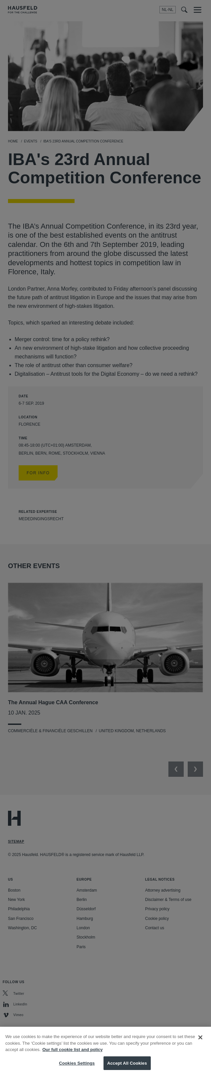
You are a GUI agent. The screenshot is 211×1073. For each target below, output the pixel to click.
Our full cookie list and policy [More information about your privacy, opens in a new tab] (72, 1053)
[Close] (200, 1041)
